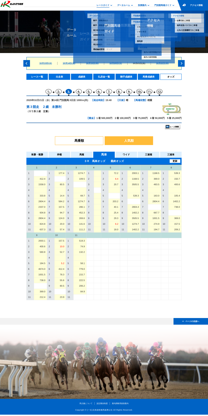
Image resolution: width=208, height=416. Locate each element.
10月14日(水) (69, 63)
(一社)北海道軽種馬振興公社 (99, 411)
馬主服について (85, 405)
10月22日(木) (162, 63)
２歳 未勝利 (51, 108)
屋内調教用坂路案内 (120, 405)
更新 (175, 162)
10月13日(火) (45, 63)
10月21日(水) (139, 63)
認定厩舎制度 (102, 405)
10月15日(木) (92, 63)
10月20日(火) (115, 63)
